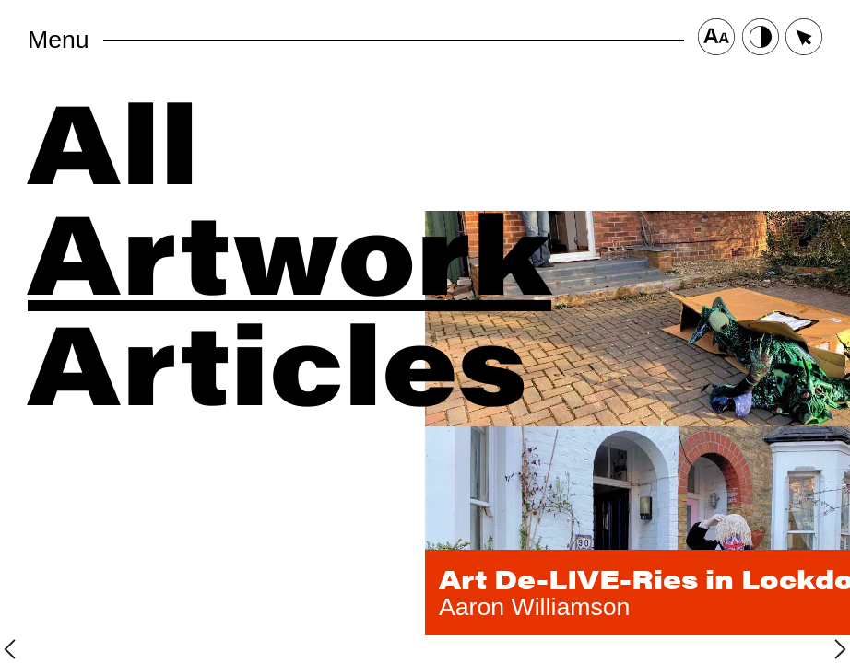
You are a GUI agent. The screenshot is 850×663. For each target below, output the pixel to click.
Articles (277, 359)
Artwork (289, 248)
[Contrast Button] (760, 40)
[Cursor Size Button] (803, 40)
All (113, 138)
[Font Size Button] (716, 40)
